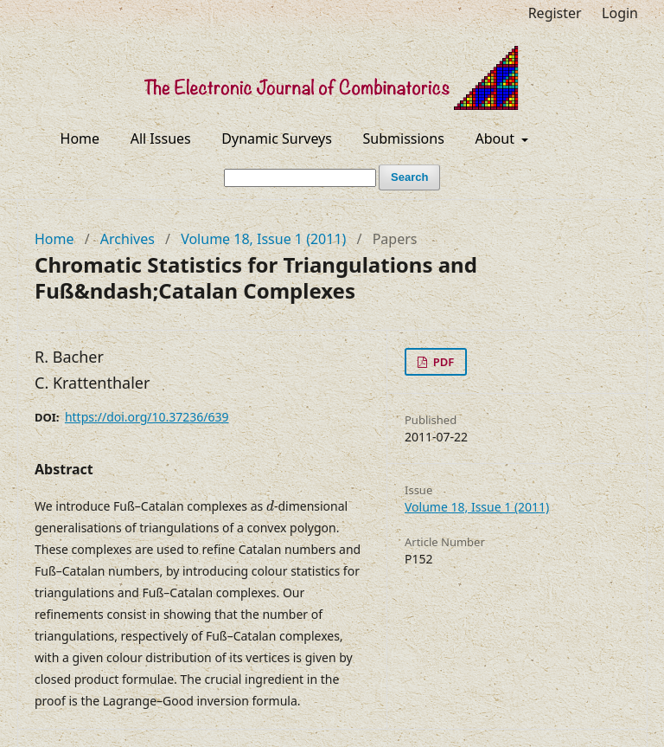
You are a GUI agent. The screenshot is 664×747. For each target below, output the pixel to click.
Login (620, 13)
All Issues (161, 138)
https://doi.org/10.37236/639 (147, 417)
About (497, 138)
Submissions (403, 138)
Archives (127, 239)
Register (555, 13)
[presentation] (270, 505)
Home (80, 138)
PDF (442, 362)
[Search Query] (300, 178)
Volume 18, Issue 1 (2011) (263, 239)
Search (409, 177)
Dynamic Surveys (276, 138)
